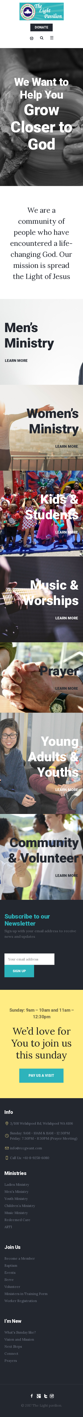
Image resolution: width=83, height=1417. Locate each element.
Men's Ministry (16, 1192)
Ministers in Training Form (26, 1294)
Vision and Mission (19, 1339)
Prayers (10, 1361)
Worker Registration (20, 1301)
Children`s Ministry (19, 1206)
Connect (11, 1353)
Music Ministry (16, 1213)
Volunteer (12, 1287)
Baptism (10, 1265)
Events (9, 1272)
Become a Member (19, 1258)
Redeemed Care (17, 1220)
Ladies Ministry (16, 1184)
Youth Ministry (16, 1199)
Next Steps (13, 1346)
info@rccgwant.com (26, 1148)
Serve (9, 1280)
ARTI (8, 1227)
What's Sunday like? (20, 1332)
